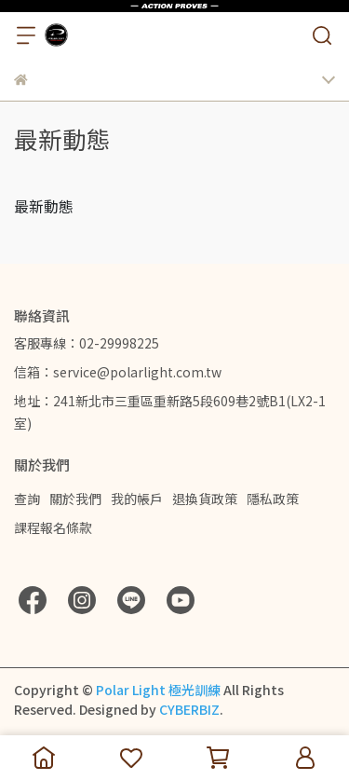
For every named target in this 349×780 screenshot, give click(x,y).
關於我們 (75, 498)
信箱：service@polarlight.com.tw (117, 372)
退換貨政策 (204, 498)
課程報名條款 (53, 527)
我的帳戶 (137, 498)
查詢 (27, 498)
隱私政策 (273, 498)
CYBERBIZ (189, 709)
